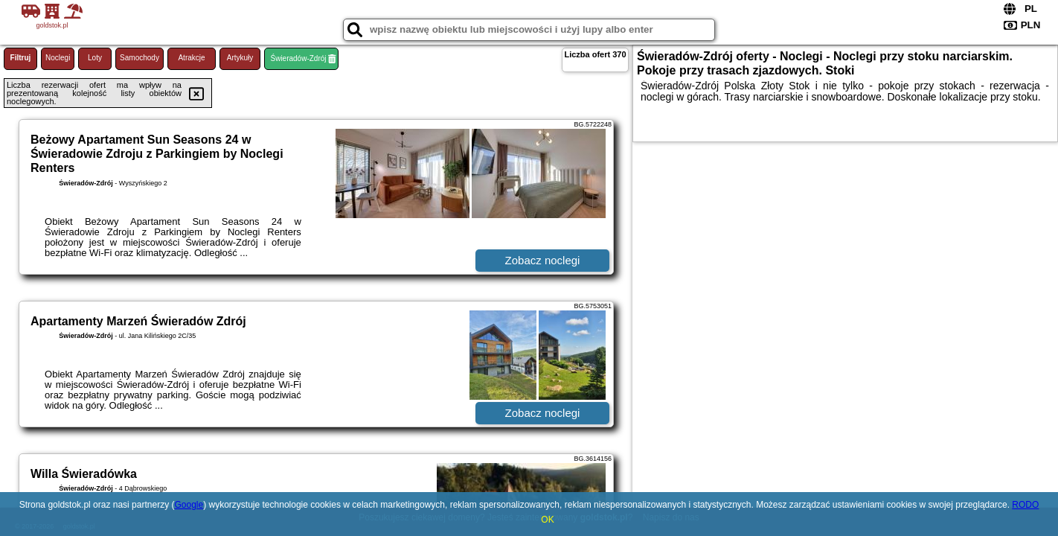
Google (188, 505)
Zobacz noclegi (542, 260)
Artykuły (240, 58)
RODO (1025, 505)
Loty (95, 58)
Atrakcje (191, 58)
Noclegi (57, 58)
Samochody (139, 58)
